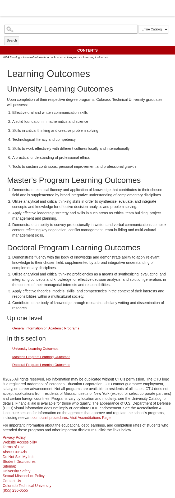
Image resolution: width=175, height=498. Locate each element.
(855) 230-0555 (15, 490)
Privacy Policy (14, 437)
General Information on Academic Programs (51, 57)
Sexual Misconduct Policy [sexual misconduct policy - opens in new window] (24, 476)
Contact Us (12, 481)
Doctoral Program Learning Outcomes (41, 365)
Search (12, 40)
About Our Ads (15, 452)
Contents (87, 50)
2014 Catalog (11, 57)
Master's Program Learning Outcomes (41, 357)
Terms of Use (13, 447)
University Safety (16, 471)
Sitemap (9, 466)
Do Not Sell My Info (19, 457)
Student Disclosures (19, 461)
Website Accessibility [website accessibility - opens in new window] (20, 442)
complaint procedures (50, 417)
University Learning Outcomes (35, 349)
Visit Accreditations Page (90, 417)
